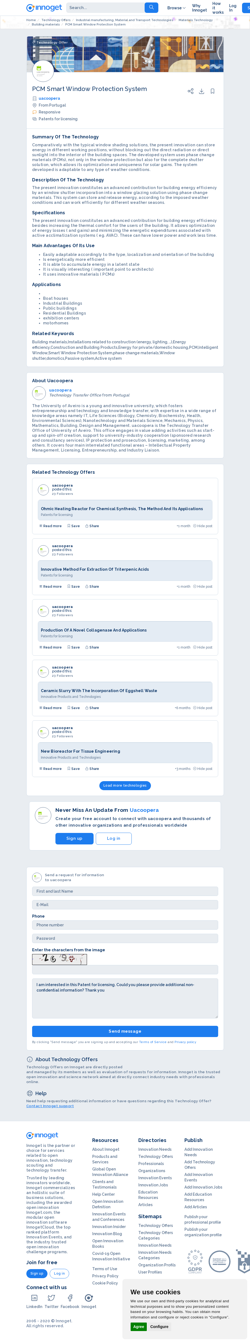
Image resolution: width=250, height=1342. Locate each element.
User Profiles (150, 1272)
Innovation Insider (109, 1226)
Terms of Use (104, 1269)
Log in (113, 838)
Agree (138, 1326)
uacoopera (49, 98)
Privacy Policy (105, 1276)
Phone (38, 916)
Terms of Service (153, 1042)
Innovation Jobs (153, 1185)
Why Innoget (199, 8)
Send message (125, 1031)
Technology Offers (155, 1156)
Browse (177, 7)
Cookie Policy (105, 1283)
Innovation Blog (107, 1234)
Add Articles (195, 1207)
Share (92, 526)
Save (73, 526)
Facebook (70, 1301)
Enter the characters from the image (68, 950)
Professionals (151, 1163)
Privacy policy (185, 1042)
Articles (145, 1205)
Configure (159, 1326)
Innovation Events (155, 1178)
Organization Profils (157, 1265)
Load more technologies (125, 785)
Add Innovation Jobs (203, 1187)
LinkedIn (34, 1301)
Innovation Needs (155, 1149)
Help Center (103, 1194)
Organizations (151, 1171)
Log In (233, 8)
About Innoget (105, 1149)
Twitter (51, 1301)
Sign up (74, 838)
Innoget (89, 1301)
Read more (50, 526)
